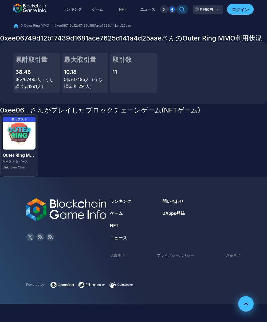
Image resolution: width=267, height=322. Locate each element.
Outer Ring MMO (36, 25)
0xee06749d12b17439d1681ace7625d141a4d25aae (92, 25)
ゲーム (97, 9)
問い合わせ (173, 201)
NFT (122, 9)
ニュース (118, 237)
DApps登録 (173, 213)
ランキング (72, 9)
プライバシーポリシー (175, 255)
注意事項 (233, 255)
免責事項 (117, 255)
